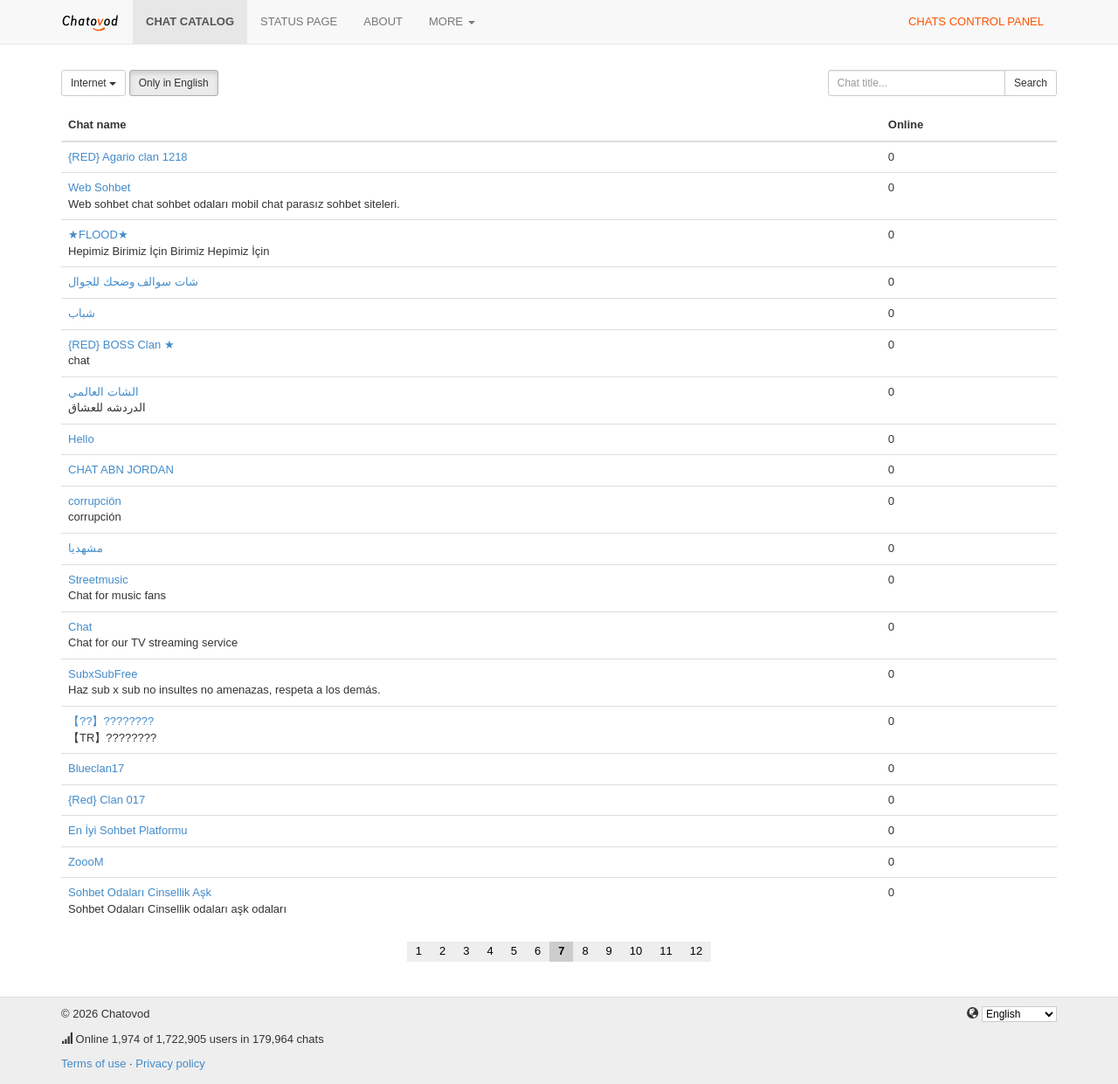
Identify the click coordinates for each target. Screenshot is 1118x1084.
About (383, 21)
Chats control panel (976, 21)
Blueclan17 (96, 768)
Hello (81, 438)
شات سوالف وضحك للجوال (133, 281)
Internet (93, 83)
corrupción (94, 500)
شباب (81, 313)
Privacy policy (169, 1063)
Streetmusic (98, 579)
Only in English (174, 83)
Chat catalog (190, 21)
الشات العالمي (103, 391)
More (452, 21)
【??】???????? (111, 721)
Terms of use (93, 1063)
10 (636, 950)
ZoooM (85, 861)
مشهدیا (85, 548)
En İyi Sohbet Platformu (128, 830)
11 (665, 950)
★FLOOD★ (98, 234)
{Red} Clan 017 (106, 799)
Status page (298, 21)
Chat (80, 626)
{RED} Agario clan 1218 (128, 156)
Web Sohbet (99, 187)
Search (1030, 83)
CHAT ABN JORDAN (121, 469)
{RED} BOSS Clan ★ (121, 344)
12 (696, 950)
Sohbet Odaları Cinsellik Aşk (139, 892)
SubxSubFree (103, 673)
